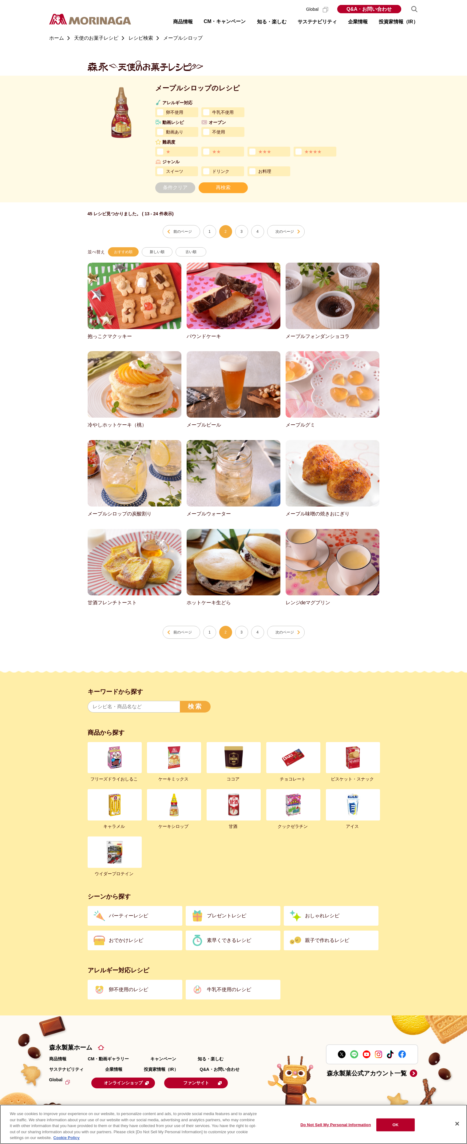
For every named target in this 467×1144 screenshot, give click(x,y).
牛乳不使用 (223, 112)
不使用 (218, 131)
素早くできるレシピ (229, 940)
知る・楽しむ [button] (272, 21)
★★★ (264, 151)
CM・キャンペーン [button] (225, 21)
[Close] (457, 1123)
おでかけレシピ (126, 940)
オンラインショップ (129, 1082)
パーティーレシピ (128, 915)
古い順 (190, 252)
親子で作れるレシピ (327, 940)
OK (396, 1124)
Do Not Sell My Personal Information (335, 1124)
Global (317, 9)
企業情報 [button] (358, 21)
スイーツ (174, 171)
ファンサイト (209, 1082)
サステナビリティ (66, 1069)
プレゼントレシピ (226, 915)
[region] (233, 1124)
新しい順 (157, 252)
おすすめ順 (123, 252)
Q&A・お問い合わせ (369, 9)
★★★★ (313, 151)
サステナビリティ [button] (317, 21)
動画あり (174, 131)
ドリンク (220, 171)
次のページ (284, 231)
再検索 (223, 187)
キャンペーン (163, 1058)
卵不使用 (174, 112)
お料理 (264, 171)
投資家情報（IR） (161, 1069)
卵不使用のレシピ (128, 989)
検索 (195, 706)
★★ (216, 151)
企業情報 (113, 1069)
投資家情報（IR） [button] (398, 21)
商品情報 (57, 1058)
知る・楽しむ (211, 1058)
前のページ (182, 231)
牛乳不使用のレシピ (229, 989)
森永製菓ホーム (70, 1047)
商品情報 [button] (183, 21)
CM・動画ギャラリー (108, 1058)
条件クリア (175, 187)
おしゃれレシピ (322, 915)
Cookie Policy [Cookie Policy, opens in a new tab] (66, 1137)
